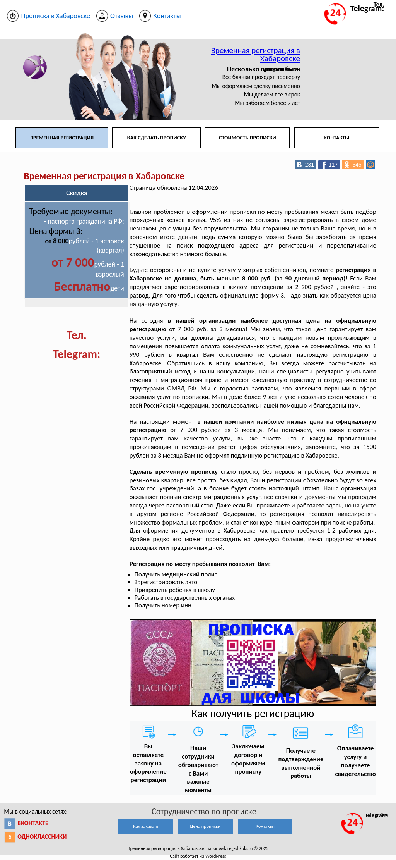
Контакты (336, 137)
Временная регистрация (62, 137)
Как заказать (145, 826)
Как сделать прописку (156, 137)
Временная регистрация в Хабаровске (255, 54)
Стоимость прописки (247, 137)
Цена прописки (205, 826)
